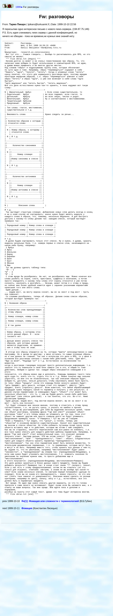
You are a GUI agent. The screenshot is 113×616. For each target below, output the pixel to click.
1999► (19, 7)
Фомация (27, 600)
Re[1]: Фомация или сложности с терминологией (51, 592)
